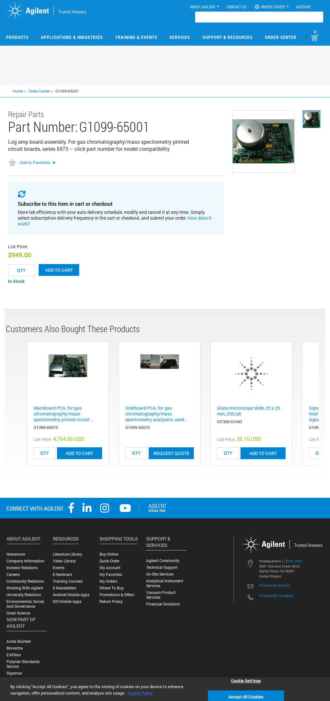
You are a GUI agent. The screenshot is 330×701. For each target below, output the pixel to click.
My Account (109, 567)
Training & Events (136, 37)
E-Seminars (62, 574)
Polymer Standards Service (23, 664)
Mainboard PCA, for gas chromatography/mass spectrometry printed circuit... (63, 414)
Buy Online (108, 554)
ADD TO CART (79, 453)
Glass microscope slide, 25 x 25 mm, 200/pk (248, 411)
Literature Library (67, 554)
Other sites (293, 560)
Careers (13, 574)
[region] (165, 689)
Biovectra (14, 648)
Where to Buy (111, 588)
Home (18, 91)
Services (179, 37)
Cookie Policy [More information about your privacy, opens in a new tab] (140, 693)
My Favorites (110, 574)
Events (58, 567)
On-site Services (160, 574)
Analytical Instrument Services (164, 583)
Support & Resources (228, 37)
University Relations (23, 594)
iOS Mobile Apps (67, 601)
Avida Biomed (18, 641)
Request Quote (171, 453)
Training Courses (67, 581)
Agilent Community (162, 560)
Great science (18, 613)
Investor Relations (22, 567)
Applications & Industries (72, 37)
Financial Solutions (163, 604)
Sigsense (14, 673)
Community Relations (25, 581)
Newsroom (15, 554)
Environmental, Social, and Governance (25, 604)
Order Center (281, 37)
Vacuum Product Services (160, 595)
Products (17, 37)
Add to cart (59, 270)
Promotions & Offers (116, 594)
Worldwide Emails (274, 585)
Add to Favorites (35, 162)
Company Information (25, 561)
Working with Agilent (24, 588)
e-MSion (13, 654)
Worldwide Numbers (276, 595)
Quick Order (109, 561)
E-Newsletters (64, 588)
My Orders (108, 581)
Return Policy (111, 601)
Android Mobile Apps (71, 594)
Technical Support (161, 567)
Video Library (64, 561)
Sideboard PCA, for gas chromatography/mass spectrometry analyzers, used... (156, 414)
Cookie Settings (246, 680)
